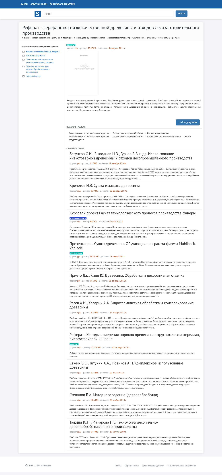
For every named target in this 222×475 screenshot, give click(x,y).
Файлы (24, 4)
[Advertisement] (150, 72)
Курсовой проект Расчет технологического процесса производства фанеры (133, 213)
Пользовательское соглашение (181, 465)
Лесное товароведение (158, 133)
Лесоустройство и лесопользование (164, 136)
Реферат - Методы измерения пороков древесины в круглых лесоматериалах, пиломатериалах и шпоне (135, 336)
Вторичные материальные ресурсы (163, 37)
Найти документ (188, 122)
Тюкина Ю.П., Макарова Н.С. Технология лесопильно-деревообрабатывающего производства (114, 424)
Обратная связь (39, 4)
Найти (181, 13)
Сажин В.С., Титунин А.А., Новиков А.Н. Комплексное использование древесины (126, 365)
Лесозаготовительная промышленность (126, 37)
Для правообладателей (62, 4)
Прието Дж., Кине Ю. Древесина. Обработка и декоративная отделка (127, 275)
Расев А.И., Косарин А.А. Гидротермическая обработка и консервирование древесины (132, 305)
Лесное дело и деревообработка (89, 37)
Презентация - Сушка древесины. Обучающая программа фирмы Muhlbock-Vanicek (133, 245)
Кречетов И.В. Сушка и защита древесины (105, 185)
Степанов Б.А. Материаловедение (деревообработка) (114, 394)
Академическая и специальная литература (51, 37)
